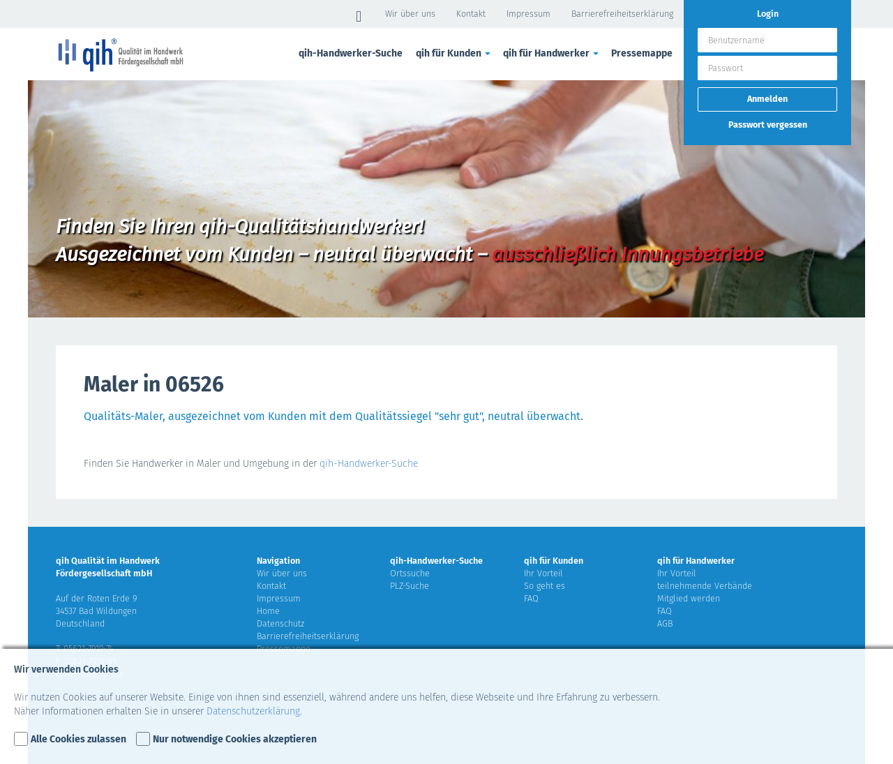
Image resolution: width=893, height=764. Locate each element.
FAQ (531, 598)
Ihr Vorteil (543, 573)
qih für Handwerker (552, 53)
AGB (665, 623)
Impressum (528, 13)
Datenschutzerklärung (253, 711)
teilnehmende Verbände (704, 586)
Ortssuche (410, 573)
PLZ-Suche (409, 586)
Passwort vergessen (767, 124)
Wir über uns (410, 13)
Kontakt (471, 13)
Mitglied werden (688, 598)
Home (268, 611)
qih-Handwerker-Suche (351, 53)
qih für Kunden (454, 53)
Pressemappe (642, 53)
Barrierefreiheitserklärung (622, 13)
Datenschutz (280, 623)
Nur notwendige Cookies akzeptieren (235, 739)
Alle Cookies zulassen (78, 739)
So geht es (544, 586)
